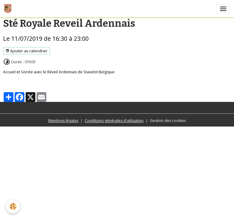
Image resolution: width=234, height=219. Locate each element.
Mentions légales (63, 120)
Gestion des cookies (168, 120)
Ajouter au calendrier (26, 51)
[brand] (8, 8)
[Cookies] (13, 206)
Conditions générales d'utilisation (114, 120)
